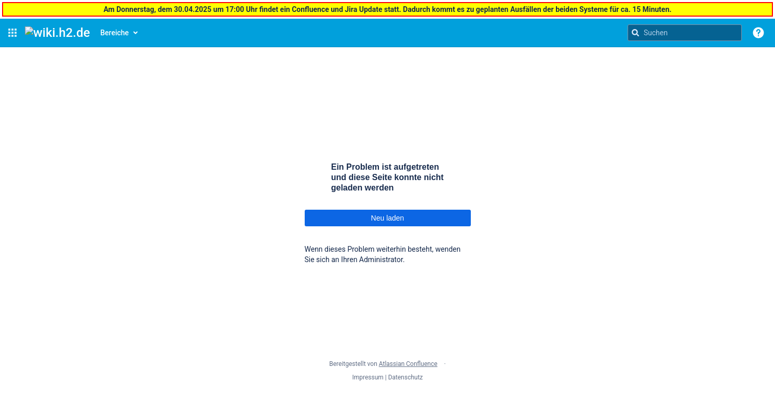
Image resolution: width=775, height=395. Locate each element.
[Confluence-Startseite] (57, 32)
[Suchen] (635, 33)
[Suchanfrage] (685, 32)
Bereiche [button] (114, 33)
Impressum (367, 377)
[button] (12, 32)
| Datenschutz (404, 377)
